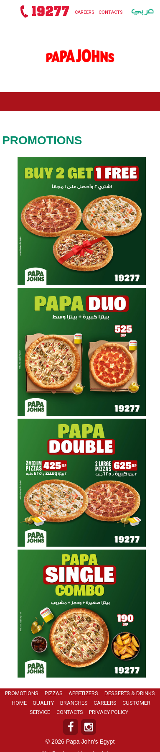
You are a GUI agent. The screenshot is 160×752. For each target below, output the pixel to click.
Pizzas (54, 693)
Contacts (111, 12)
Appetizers (83, 693)
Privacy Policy (108, 712)
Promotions (21, 693)
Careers (84, 12)
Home (19, 703)
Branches (74, 703)
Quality (43, 703)
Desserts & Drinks (129, 693)
